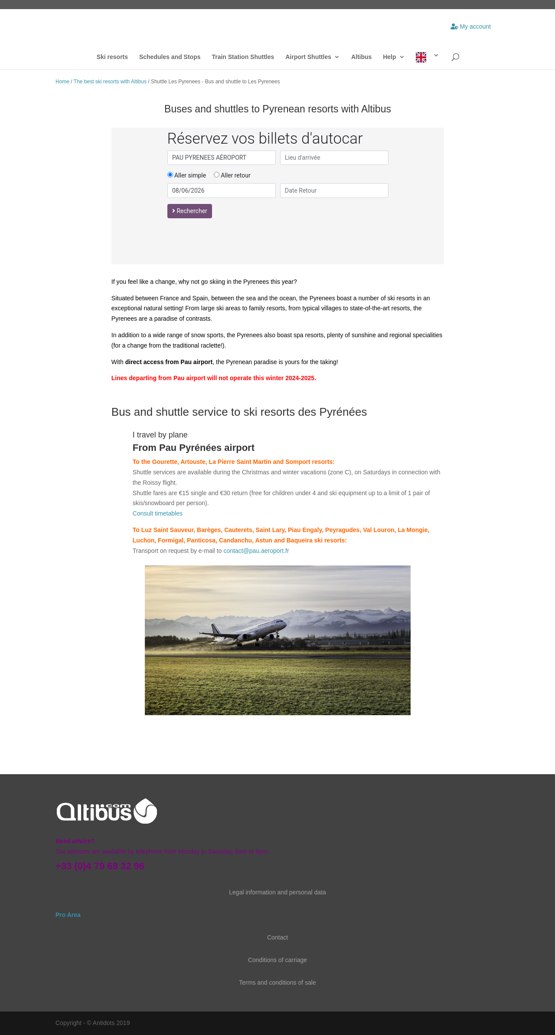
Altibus (361, 57)
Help (389, 57)
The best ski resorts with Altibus (110, 82)
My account (471, 26)
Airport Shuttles (308, 57)
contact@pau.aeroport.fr (256, 550)
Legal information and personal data (277, 892)
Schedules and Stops (170, 57)
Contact (277, 937)
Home (62, 82)
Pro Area (69, 914)
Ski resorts (112, 57)
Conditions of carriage (277, 959)
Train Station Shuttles (243, 57)
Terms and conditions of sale (277, 982)
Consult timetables (158, 513)
